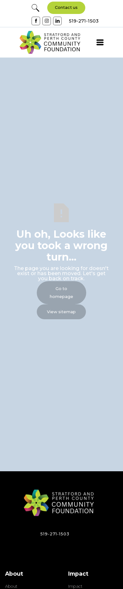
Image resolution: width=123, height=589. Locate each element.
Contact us (66, 7)
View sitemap (61, 311)
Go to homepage (61, 292)
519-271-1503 (54, 534)
